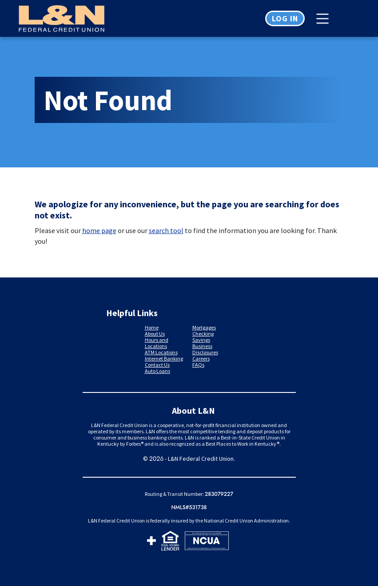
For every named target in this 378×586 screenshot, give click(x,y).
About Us (155, 333)
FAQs (198, 364)
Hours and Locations (156, 343)
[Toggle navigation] (325, 18)
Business (202, 346)
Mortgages (204, 327)
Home (152, 327)
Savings (201, 340)
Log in (285, 18)
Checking (203, 333)
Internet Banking (164, 358)
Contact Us (157, 364)
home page (99, 230)
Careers (201, 358)
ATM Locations (161, 352)
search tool (166, 230)
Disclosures (205, 352)
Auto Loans (157, 371)
